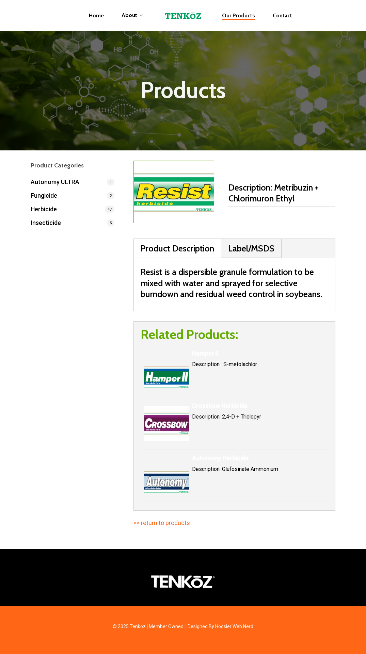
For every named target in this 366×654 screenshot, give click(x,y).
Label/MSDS (251, 248)
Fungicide (44, 195)
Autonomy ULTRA (55, 181)
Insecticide (46, 222)
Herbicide (44, 209)
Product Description (177, 248)
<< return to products (161, 522)
